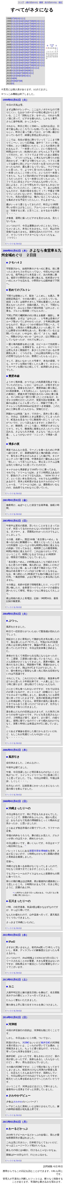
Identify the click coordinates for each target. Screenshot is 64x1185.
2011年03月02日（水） (15, 935)
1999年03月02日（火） (16, 99)
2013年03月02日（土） (16, 979)
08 (32, 21)
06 (26, 21)
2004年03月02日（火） (16, 613)
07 (12, 18)
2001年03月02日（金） (16, 500)
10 (18, 18)
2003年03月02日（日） (16, 520)
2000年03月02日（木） (16, 250)
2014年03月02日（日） (16, 1017)
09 (15, 18)
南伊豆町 (45, 1042)
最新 (41, 2)
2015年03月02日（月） (16, 1121)
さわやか (17, 1101)
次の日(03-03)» (51, 2)
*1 (25, 845)
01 (12, 21)
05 (24, 21)
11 (21, 18)
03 (18, 21)
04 (21, 21)
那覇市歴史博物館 (38, 851)
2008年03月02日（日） (16, 801)
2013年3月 (52, 45)
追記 (60, 2)
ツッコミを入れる (13, 244)
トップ (21, 2)
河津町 (25, 1042)
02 (15, 21)
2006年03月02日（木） (16, 750)
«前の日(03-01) (31, 2)
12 (23, 18)
